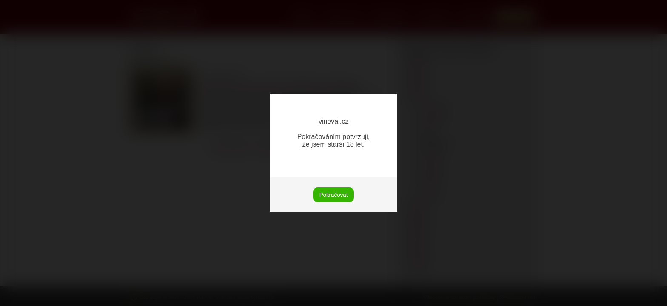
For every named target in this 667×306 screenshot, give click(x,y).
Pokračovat (333, 195)
